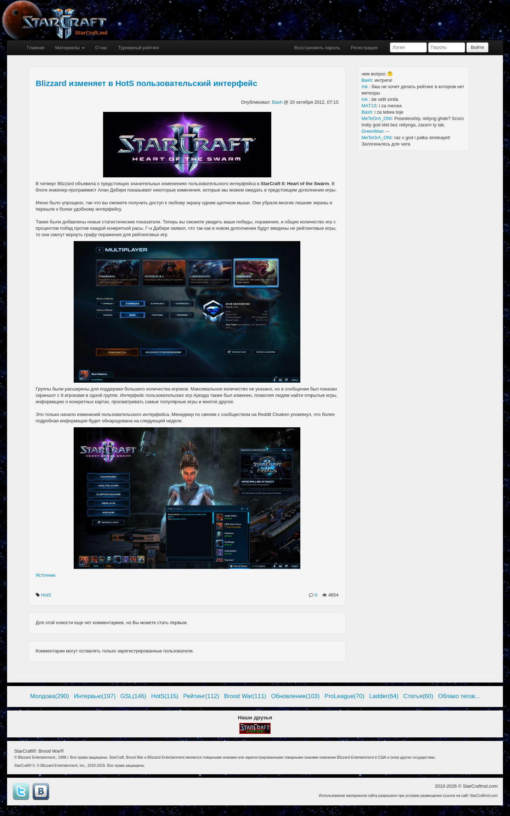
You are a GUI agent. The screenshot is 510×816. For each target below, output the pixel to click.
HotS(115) (164, 696)
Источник (46, 575)
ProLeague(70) (344, 696)
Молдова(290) (49, 696)
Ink (365, 86)
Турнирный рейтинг (138, 47)
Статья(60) (418, 696)
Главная (35, 47)
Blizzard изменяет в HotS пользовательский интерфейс (146, 83)
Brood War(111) (245, 696)
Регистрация (364, 47)
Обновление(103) (295, 696)
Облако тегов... (459, 696)
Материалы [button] (69, 47)
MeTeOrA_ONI (377, 118)
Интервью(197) (95, 696)
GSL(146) (133, 696)
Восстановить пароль (317, 47)
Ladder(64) (384, 696)
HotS (46, 595)
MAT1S (369, 105)
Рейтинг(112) (201, 696)
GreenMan (372, 131)
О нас (101, 47)
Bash (278, 102)
